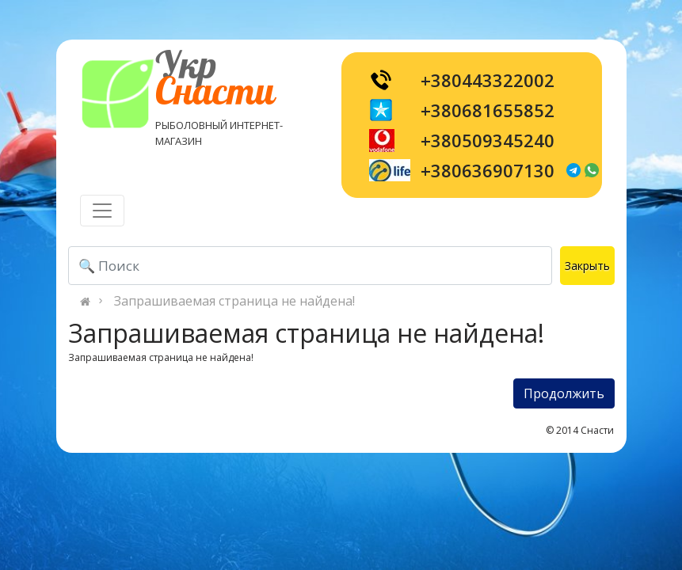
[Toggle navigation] (102, 210)
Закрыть (587, 265)
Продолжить (564, 393)
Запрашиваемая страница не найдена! (234, 301)
